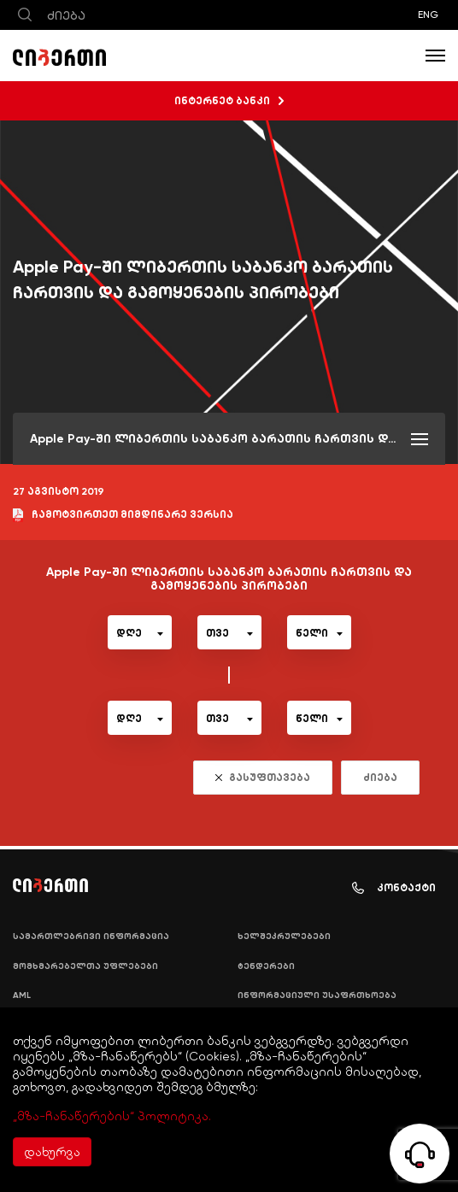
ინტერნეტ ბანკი (229, 101)
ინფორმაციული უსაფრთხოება (317, 995)
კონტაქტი (394, 888)
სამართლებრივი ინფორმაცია (91, 936)
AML (22, 995)
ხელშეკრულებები (284, 936)
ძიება (380, 778)
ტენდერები (266, 966)
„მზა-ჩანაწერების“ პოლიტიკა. (112, 1116)
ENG (428, 15)
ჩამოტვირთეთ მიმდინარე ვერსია (123, 515)
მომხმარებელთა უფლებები (85, 966)
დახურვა (52, 1152)
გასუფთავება (262, 778)
